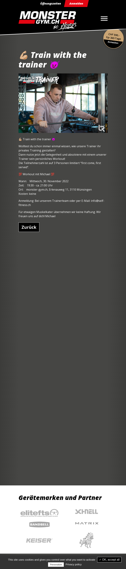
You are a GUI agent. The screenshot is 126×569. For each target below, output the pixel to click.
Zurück (28, 227)
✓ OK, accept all (109, 559)
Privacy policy (74, 564)
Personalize (56, 564)
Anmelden (76, 3)
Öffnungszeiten (50, 3)
